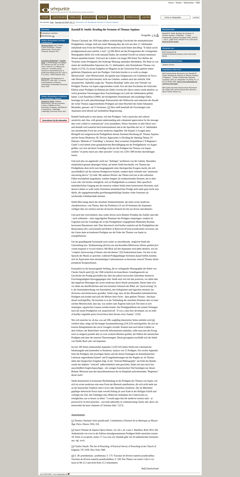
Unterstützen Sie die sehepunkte (54, 120)
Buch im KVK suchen (170, 41)
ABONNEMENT (59, 17)
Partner (179, 3)
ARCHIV (146, 17)
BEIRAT (102, 17)
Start (52, 22)
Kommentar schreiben (49, 33)
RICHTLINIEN (116, 17)
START (45, 17)
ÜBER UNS (75, 17)
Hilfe (198, 3)
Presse (171, 3)
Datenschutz (189, 3)
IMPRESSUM (132, 17)
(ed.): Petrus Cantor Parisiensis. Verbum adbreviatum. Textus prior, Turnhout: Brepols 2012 (52, 48)
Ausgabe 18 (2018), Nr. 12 (64, 22)
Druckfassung (47, 36)
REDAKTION (89, 17)
